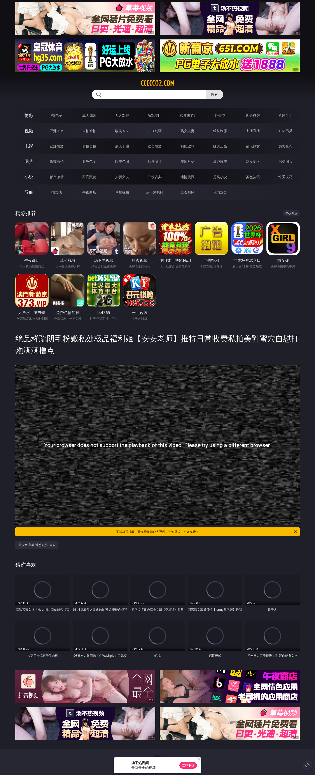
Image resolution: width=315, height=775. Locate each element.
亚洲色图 (89, 161)
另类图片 (285, 161)
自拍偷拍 (89, 130)
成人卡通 (122, 146)
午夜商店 (89, 192)
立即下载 (188, 765)
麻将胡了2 (187, 115)
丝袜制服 (220, 130)
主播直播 (253, 130)
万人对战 (122, 115)
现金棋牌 (253, 115)
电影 (28, 146)
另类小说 (220, 176)
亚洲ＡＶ (57, 130)
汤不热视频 (154, 192)
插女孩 (56, 192)
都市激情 (57, 176)
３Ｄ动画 (155, 130)
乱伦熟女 (253, 146)
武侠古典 (155, 176)
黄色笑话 (253, 176)
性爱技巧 (285, 176)
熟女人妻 (187, 130)
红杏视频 (187, 192)
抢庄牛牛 (285, 115)
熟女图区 (253, 161)
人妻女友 (122, 176)
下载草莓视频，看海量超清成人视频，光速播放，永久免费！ (207, 531)
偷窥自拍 (57, 161)
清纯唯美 (220, 161)
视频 (28, 131)
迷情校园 (187, 176)
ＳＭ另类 (285, 130)
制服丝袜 (187, 146)
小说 (28, 177)
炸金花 (220, 115)
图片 (28, 161)
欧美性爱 (155, 146)
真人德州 (89, 115)
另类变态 (285, 146)
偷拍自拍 (89, 146)
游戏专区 (155, 115)
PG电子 (56, 115)
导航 (28, 192)
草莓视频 (122, 192)
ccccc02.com (157, 83)
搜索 (214, 94)
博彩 (28, 115)
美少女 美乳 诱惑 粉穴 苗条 (36, 545)
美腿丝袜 (187, 161)
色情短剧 (220, 192)
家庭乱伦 (89, 176)
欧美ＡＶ (122, 130)
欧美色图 (122, 161)
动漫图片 (155, 161)
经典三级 (220, 146)
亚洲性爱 (57, 146)
